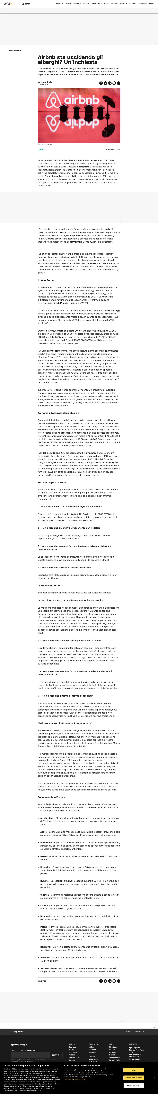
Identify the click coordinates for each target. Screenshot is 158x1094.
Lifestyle (123, 3)
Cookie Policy (114, 1057)
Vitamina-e (93, 1059)
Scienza (114, 3)
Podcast (92, 1052)
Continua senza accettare (134, 1078)
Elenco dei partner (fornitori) (74, 1079)
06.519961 (136, 1059)
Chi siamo (113, 1047)
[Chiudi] (154, 1077)
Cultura (132, 3)
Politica (86, 3)
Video (91, 1047)
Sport (151, 3)
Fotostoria (93, 1050)
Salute (107, 3)
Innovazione (97, 3)
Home (11, 50)
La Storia (112, 1052)
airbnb (41, 149)
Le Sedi (112, 1050)
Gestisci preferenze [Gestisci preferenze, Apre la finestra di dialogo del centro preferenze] (133, 1085)
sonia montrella (45, 82)
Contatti (112, 1055)
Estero (68, 3)
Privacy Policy (114, 1060)
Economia (77, 3)
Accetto (133, 1070)
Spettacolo (142, 3)
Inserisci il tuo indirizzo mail (24, 1050)
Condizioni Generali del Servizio (22, 1062)
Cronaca (60, 3)
